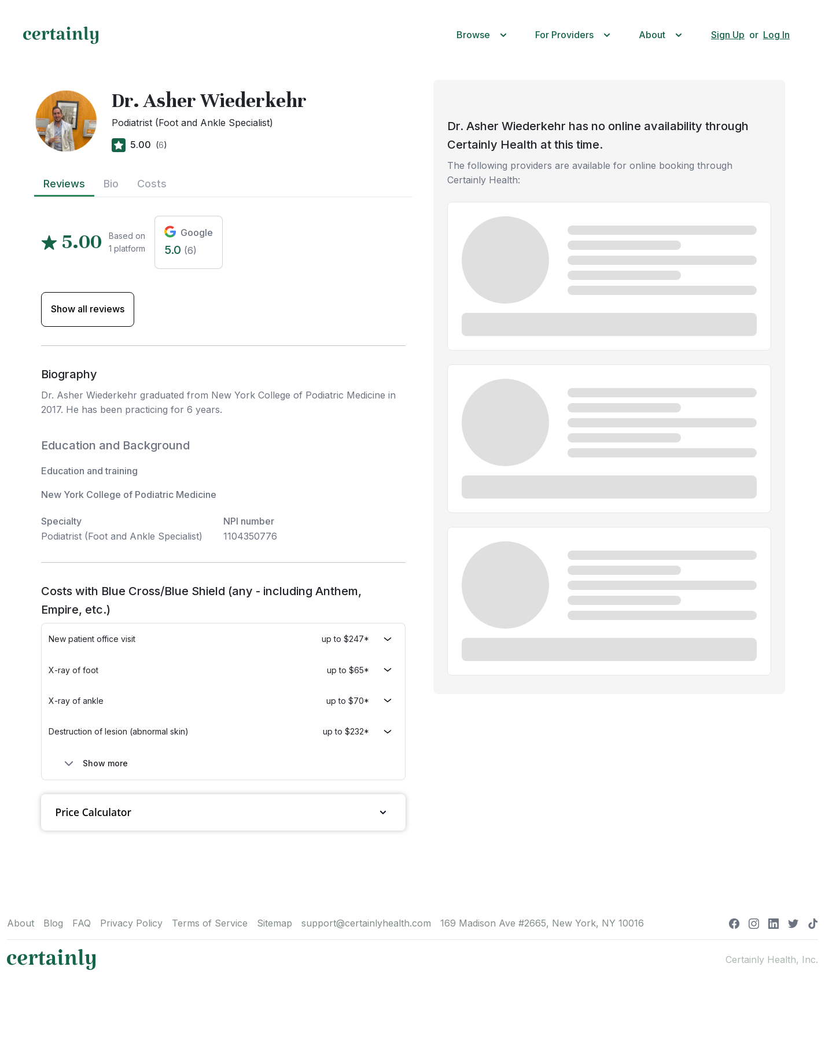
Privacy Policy (131, 923)
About (20, 923)
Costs (152, 184)
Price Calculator (223, 812)
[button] (484, 35)
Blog (53, 923)
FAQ (81, 923)
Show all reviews (87, 309)
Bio (111, 184)
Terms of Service (210, 923)
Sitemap (274, 923)
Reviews (64, 184)
